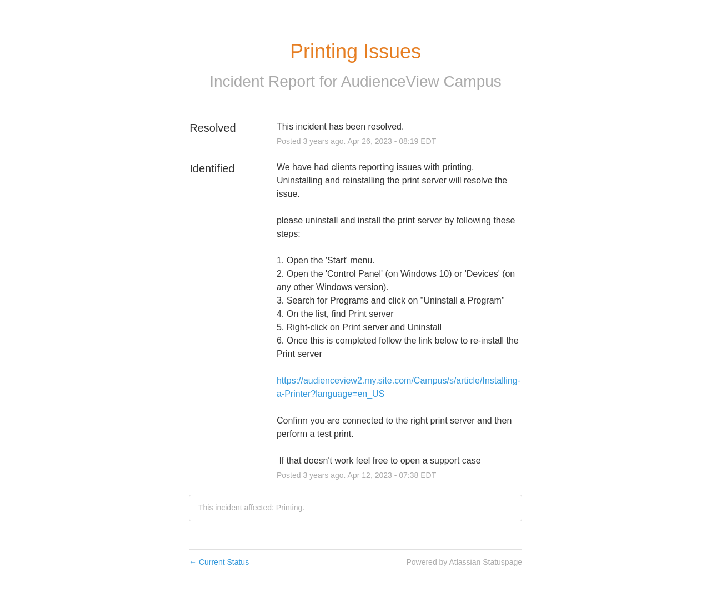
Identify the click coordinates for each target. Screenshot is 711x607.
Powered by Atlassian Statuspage (464, 562)
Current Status (219, 562)
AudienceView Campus (421, 81)
